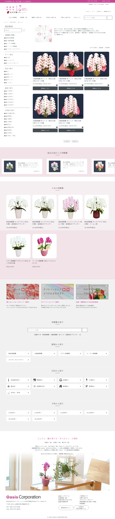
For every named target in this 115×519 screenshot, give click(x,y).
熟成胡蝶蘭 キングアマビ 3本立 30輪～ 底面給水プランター (17, 223)
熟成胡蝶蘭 (10, 38)
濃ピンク (10, 77)
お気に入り (77, 17)
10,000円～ (11, 99)
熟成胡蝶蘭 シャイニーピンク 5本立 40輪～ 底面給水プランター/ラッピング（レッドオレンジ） (11, 165)
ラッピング (10, 60)
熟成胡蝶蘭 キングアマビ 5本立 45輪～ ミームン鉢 (95, 223)
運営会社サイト (66, 508)
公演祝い (10, 122)
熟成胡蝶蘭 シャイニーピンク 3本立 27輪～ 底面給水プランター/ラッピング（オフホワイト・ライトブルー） (101, 165)
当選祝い (10, 119)
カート (93, 10)
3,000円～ (10, 91)
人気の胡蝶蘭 (12, 17)
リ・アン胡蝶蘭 (12, 46)
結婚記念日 (10, 127)
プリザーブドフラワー (14, 49)
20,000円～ (11, 102)
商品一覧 (64, 498)
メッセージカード (12, 63)
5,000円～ (10, 94)
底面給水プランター (72, 334)
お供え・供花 (11, 135)
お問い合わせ (84, 498)
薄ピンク (10, 74)
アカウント (88, 10)
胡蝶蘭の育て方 (107, 10)
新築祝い (10, 130)
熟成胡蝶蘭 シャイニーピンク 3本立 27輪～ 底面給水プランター (70, 223)
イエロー (10, 82)
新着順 (107, 47)
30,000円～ (11, 105)
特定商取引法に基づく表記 (88, 502)
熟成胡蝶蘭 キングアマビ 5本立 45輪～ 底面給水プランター (43, 223)
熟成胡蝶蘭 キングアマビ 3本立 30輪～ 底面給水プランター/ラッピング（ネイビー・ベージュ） (56, 165)
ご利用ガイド (99, 10)
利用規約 (82, 503)
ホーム (6, 22)
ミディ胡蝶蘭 (11, 43)
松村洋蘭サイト (81, 507)
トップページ (65, 496)
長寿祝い (10, 133)
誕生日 (9, 124)
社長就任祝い (11, 113)
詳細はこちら (45, 88)
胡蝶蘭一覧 (23, 17)
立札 (8, 57)
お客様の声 (64, 502)
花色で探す (13, 22)
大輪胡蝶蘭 (10, 41)
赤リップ (20, 22)
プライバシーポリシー (86, 500)
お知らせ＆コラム (66, 500)
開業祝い (10, 116)
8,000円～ (10, 96)
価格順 (101, 47)
